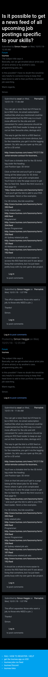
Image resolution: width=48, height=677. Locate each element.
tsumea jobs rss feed (13, 662)
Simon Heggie (20, 46)
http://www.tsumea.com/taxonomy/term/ (24, 190)
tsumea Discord (11, 665)
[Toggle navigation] (5, 3)
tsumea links (10, 668)
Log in (11, 274)
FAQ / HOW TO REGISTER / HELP (19, 656)
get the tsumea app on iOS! (16, 659)
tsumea (5, 55)
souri (19, 99)
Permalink (38, 99)
